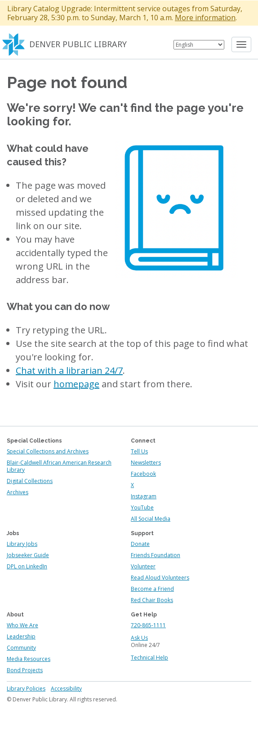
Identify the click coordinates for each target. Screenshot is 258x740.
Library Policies (26, 688)
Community (21, 647)
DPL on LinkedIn (27, 566)
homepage (76, 384)
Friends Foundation (155, 555)
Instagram (143, 496)
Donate (140, 544)
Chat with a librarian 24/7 (69, 370)
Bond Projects (25, 670)
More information (205, 17)
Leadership (21, 636)
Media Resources (28, 659)
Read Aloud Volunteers (160, 577)
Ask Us (139, 638)
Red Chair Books (152, 600)
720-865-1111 (148, 625)
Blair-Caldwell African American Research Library (59, 466)
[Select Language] (198, 44)
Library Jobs (22, 544)
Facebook (143, 474)
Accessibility (66, 688)
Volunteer (143, 566)
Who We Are (22, 625)
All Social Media (150, 519)
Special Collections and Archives (48, 451)
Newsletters (146, 462)
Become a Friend (152, 589)
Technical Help (149, 657)
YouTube (142, 507)
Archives (17, 492)
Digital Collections (30, 481)
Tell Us (139, 451)
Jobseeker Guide (28, 555)
